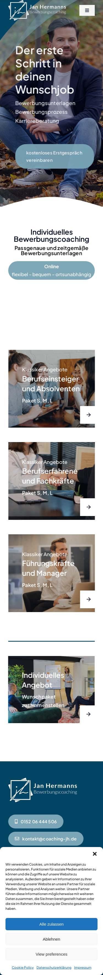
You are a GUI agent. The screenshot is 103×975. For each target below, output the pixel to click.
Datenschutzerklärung (54, 967)
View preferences (52, 954)
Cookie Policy (23, 967)
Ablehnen (51, 939)
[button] (95, 854)
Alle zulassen (51, 924)
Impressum (82, 967)
